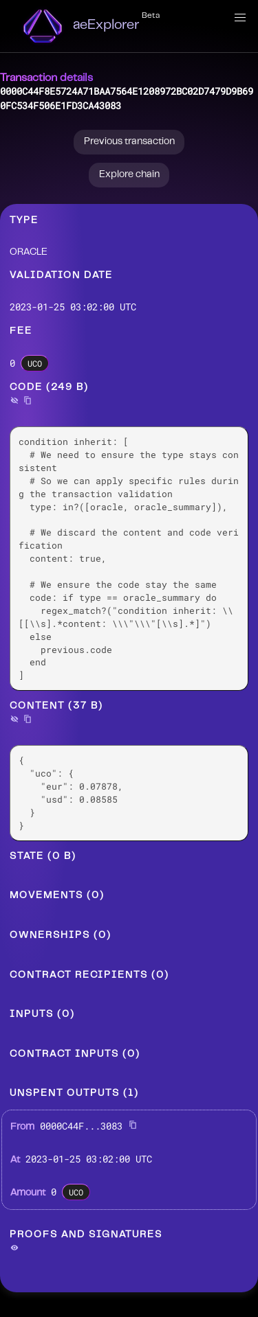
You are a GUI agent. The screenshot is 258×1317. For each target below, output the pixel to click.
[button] (240, 18)
